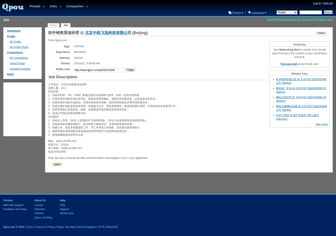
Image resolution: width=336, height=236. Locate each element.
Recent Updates (86, 226)
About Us (40, 200)
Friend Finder (17, 63)
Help (62, 200)
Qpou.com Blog (43, 217)
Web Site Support (13, 205)
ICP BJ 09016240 (108, 226)
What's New (67, 213)
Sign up (328, 3)
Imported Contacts (20, 68)
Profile (11, 36)
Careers (39, 213)
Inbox (10, 74)
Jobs (53, 6)
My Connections (19, 57)
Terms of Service (35, 226)
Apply (321, 32)
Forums (8, 200)
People (35, 6)
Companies (75, 6)
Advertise (39, 209)
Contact (38, 205)
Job (65, 25)
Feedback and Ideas (15, 209)
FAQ (62, 205)
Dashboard (14, 30)
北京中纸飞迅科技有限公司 (108, 33)
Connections (15, 52)
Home (53, 25)
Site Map (70, 226)
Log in (317, 3)
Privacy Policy (55, 226)
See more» (322, 124)
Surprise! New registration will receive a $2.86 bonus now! (300, 19)
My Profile (15, 41)
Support (64, 209)
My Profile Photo (19, 47)
